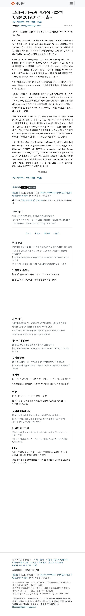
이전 (28, 233)
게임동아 (16, 193)
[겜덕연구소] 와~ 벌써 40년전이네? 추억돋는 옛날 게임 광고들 (38, 362)
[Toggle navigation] (71, 3)
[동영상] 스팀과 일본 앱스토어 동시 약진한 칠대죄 (33, 345)
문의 (42, 560)
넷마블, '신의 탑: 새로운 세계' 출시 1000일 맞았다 (33, 327)
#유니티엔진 (30, 22)
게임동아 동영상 (20, 270)
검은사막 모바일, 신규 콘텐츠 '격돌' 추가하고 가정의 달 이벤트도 (39, 323)
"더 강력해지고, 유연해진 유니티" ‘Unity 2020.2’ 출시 (34, 223)
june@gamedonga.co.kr (31, 25)
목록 (47, 233)
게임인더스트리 (20, 428)
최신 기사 (17, 318)
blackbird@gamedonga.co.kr (24, 607)
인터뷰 (15, 374)
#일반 (39, 22)
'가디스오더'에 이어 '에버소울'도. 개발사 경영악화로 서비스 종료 (39, 264)
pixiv (14, 448)
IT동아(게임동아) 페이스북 (32, 200)
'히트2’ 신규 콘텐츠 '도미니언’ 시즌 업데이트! (31, 334)
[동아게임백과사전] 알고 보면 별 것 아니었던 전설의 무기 (36, 415)
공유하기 (16, 187)
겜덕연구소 (18, 357)
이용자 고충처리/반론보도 (57, 560)
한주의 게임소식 (20, 340)
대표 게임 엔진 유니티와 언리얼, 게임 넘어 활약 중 (33, 216)
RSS (35, 565)
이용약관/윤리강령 (20, 562)
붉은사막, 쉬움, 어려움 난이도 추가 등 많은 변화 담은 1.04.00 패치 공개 (42, 247)
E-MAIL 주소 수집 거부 (21, 565)
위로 (37, 233)
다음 (56, 233)
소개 (36, 560)
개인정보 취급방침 (38, 562)
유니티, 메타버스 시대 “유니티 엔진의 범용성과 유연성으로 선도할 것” (41, 220)
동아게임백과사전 (21, 411)
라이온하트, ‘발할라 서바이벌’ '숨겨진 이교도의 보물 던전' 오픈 (38, 330)
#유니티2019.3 (18, 22)
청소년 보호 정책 (56, 562)
